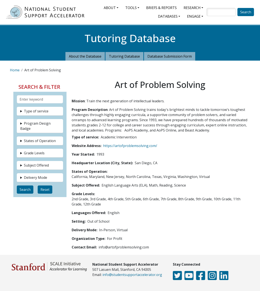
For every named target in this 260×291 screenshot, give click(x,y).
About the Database (85, 56)
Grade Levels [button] (34, 153)
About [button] (110, 7)
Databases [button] (168, 16)
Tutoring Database (124, 56)
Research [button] (192, 7)
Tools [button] (131, 7)
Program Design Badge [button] (35, 126)
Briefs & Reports (161, 7)
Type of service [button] (36, 111)
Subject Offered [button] (36, 165)
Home (15, 70)
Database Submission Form (169, 56)
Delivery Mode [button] (35, 177)
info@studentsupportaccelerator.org (132, 274)
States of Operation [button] (40, 140)
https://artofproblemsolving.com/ (130, 145)
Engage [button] (194, 16)
